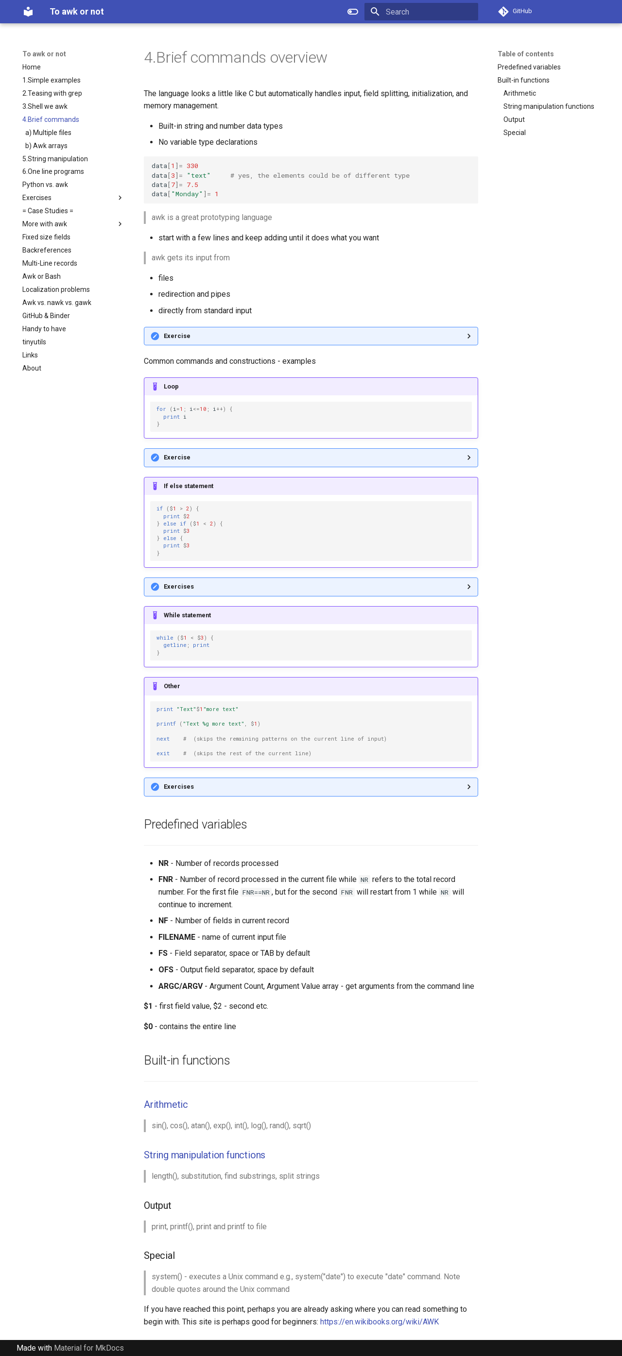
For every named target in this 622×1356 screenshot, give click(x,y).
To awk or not (44, 54)
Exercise (177, 335)
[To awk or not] (28, 11)
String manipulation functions (204, 1155)
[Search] (421, 11)
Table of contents (526, 54)
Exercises (179, 586)
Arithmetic (166, 1104)
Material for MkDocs (89, 1348)
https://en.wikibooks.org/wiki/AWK (379, 1321)
